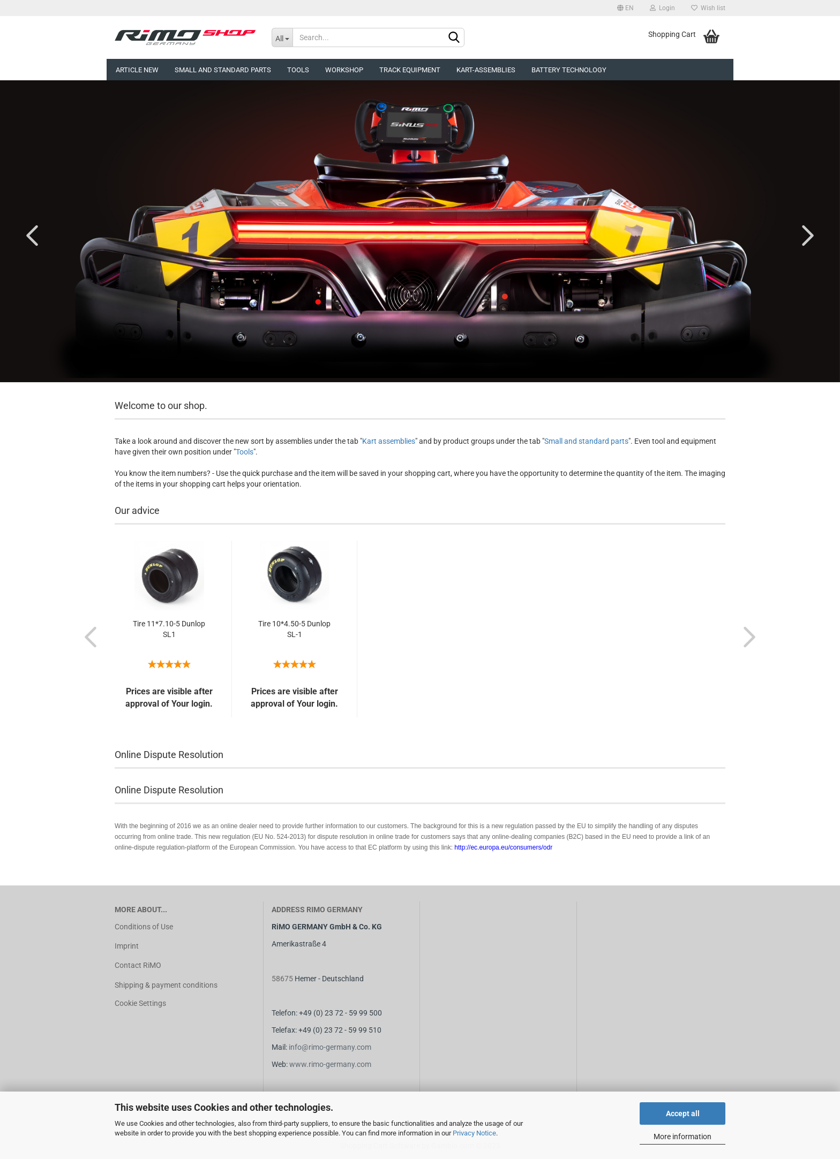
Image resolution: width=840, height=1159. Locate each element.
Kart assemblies (388, 441)
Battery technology (568, 70)
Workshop (344, 70)
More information (682, 1136)
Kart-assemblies (485, 70)
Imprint (127, 946)
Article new (137, 70)
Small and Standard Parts (223, 70)
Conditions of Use (144, 926)
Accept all (683, 1113)
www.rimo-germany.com (330, 1064)
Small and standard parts (586, 441)
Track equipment (409, 70)
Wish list (708, 8)
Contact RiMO (138, 965)
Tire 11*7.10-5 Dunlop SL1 (169, 629)
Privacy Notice (474, 1133)
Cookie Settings (140, 1003)
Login (662, 8)
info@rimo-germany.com (330, 1047)
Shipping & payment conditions (166, 985)
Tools (298, 70)
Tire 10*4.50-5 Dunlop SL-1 (294, 629)
